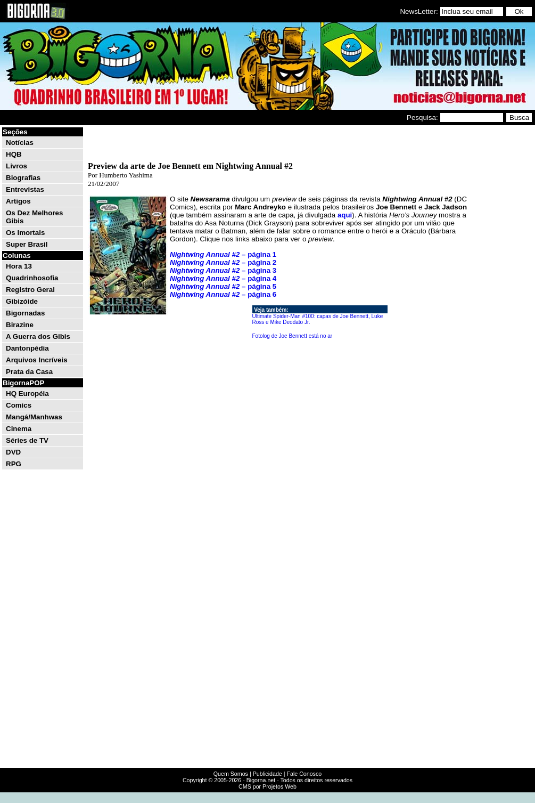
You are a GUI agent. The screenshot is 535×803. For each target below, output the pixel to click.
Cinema (18, 429)
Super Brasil (27, 244)
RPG (13, 464)
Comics (18, 405)
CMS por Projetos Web (267, 786)
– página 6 (223, 294)
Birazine (20, 325)
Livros (16, 166)
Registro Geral (30, 290)
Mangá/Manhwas (34, 417)
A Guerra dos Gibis (38, 336)
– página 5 (223, 286)
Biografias (23, 178)
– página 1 (223, 254)
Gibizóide (22, 301)
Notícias (20, 143)
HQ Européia (27, 394)
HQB (14, 154)
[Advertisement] (501, 287)
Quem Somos (230, 773)
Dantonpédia (27, 348)
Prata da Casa (29, 372)
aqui (345, 215)
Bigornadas (25, 313)
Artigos (18, 201)
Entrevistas (25, 189)
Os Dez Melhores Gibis (34, 217)
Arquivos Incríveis (37, 360)
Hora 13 (19, 266)
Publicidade (267, 773)
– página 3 (223, 270)
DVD (13, 452)
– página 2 (223, 262)
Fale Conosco (304, 773)
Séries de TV (27, 440)
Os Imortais (25, 233)
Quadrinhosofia (32, 278)
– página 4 (223, 278)
